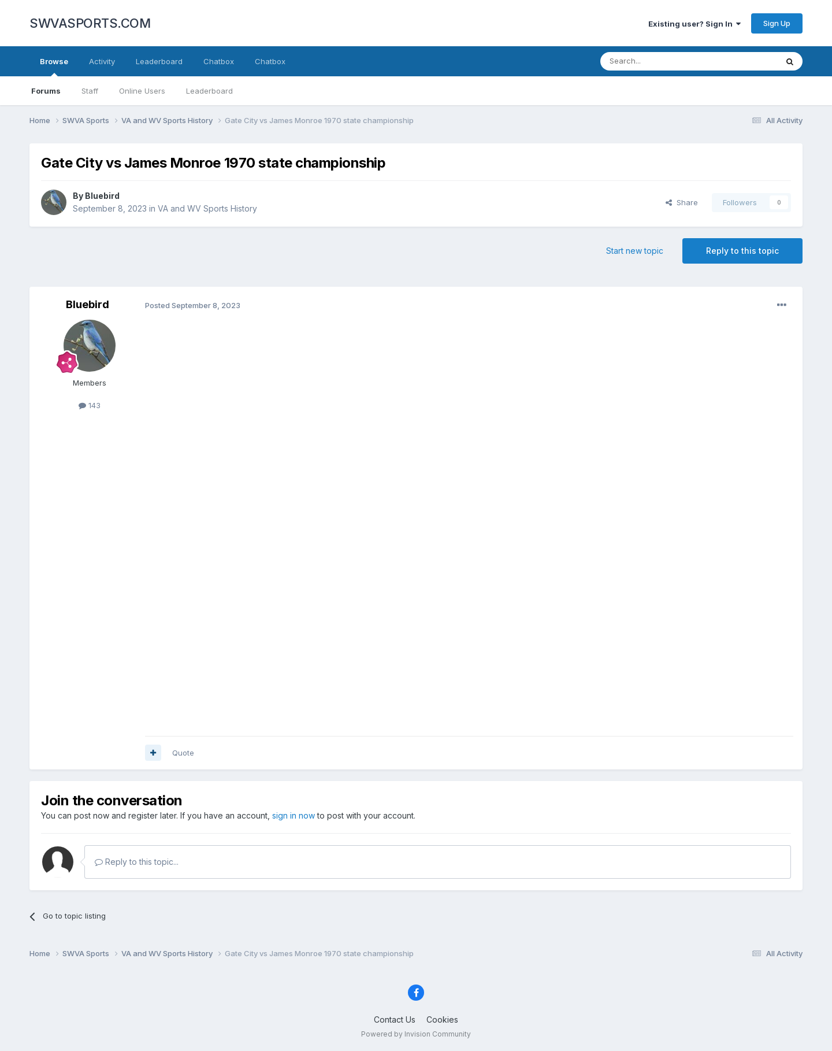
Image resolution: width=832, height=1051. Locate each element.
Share (682, 202)
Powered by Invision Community (416, 1034)
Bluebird (102, 196)
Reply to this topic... (137, 862)
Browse (54, 66)
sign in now (293, 815)
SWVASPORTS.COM (89, 23)
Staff (89, 90)
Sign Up (776, 23)
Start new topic (634, 251)
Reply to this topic (742, 251)
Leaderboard (209, 90)
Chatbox (218, 61)
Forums (46, 90)
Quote (183, 752)
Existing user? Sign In (694, 23)
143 (90, 405)
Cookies (442, 1019)
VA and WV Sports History (207, 208)
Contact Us (394, 1019)
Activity (102, 61)
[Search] (659, 61)
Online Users (142, 90)
